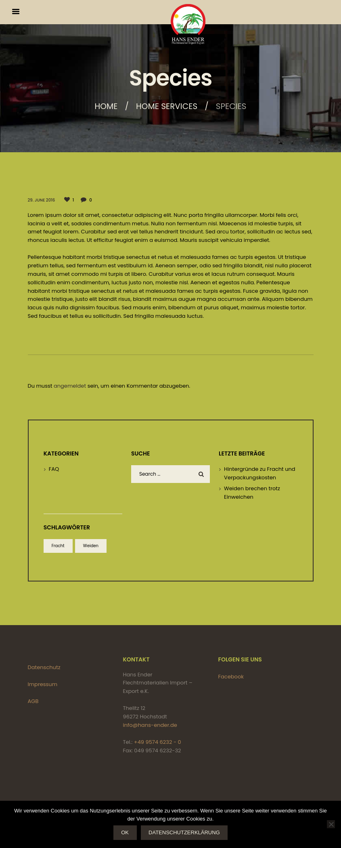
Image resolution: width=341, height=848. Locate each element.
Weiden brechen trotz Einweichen (252, 493)
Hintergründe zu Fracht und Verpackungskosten (259, 473)
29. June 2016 (41, 200)
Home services (166, 106)
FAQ (54, 469)
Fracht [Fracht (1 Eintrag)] (58, 546)
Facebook (231, 676)
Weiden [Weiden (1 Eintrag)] (90, 546)
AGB (33, 701)
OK (125, 832)
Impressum (43, 684)
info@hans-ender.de (150, 725)
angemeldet (70, 386)
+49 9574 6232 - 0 (157, 742)
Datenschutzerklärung (184, 832)
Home (105, 106)
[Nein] (331, 824)
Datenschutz (44, 667)
